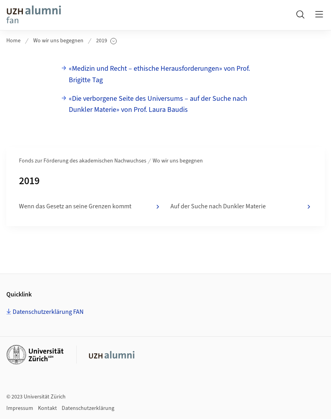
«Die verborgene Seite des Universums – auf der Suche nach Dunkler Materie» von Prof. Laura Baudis (158, 104)
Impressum (19, 408)
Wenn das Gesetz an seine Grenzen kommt (90, 207)
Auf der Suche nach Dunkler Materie (241, 207)
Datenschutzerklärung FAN (48, 312)
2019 (106, 41)
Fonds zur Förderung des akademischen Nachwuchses (82, 161)
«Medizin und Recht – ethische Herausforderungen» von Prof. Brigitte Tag (159, 74)
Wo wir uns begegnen (58, 41)
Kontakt (47, 408)
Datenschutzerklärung (88, 408)
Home (13, 41)
